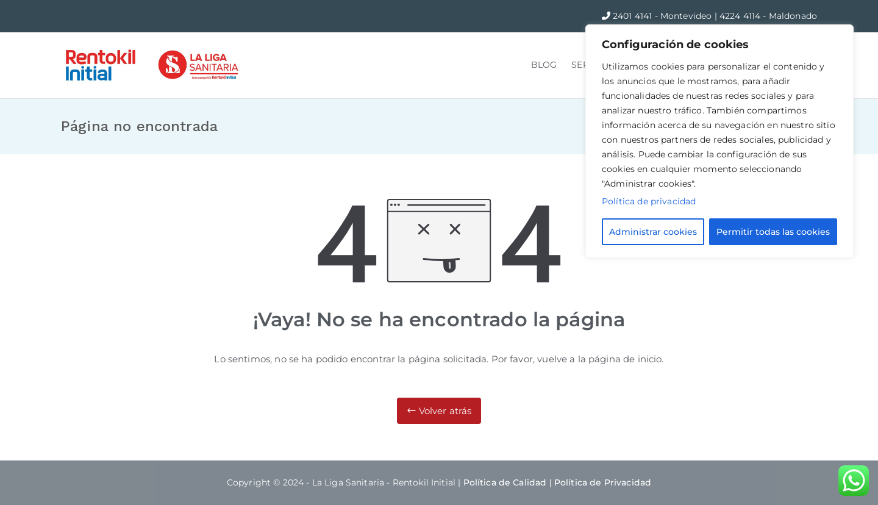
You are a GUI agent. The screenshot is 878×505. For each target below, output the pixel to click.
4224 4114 (741, 15)
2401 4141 (634, 15)
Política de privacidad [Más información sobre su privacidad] (649, 201)
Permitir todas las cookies (773, 231)
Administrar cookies (653, 231)
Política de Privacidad (602, 482)
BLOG (544, 64)
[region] (719, 141)
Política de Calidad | (508, 482)
